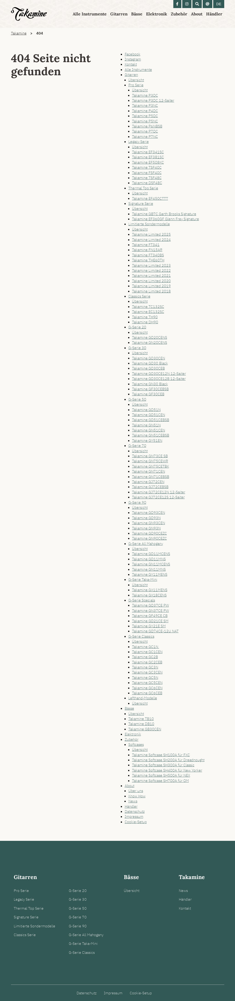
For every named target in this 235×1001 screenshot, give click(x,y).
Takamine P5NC (145, 121)
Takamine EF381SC (148, 157)
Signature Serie (140, 203)
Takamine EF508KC (148, 162)
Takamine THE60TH (148, 260)
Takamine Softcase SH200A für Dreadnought (168, 760)
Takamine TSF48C (147, 177)
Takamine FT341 (146, 244)
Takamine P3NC (145, 105)
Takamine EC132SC (148, 311)
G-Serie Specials (141, 600)
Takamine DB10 (141, 723)
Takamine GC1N (145, 646)
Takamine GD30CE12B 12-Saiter (159, 378)
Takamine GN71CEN (148, 471)
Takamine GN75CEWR (150, 461)
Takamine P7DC (145, 131)
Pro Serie (136, 85)
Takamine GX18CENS (149, 595)
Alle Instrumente (90, 14)
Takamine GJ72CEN (148, 481)
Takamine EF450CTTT (150, 198)
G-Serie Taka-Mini (142, 579)
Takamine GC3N (145, 667)
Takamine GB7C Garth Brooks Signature (164, 213)
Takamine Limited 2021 (151, 275)
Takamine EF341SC (148, 152)
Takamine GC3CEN (147, 672)
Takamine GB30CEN (144, 729)
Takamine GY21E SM (149, 626)
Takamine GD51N (146, 409)
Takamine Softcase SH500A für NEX (161, 775)
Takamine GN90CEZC (149, 538)
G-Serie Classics (141, 636)
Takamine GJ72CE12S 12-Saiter (158, 497)
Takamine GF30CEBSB (150, 389)
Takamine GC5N (145, 677)
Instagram (133, 59)
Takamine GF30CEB (148, 394)
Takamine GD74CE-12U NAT (155, 631)
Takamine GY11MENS (149, 574)
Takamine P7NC (145, 136)
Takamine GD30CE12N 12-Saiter (159, 373)
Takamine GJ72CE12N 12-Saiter (158, 492)
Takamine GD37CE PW (150, 605)
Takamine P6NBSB (147, 126)
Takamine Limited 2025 (151, 234)
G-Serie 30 (137, 347)
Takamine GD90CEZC (149, 533)
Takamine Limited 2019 (151, 286)
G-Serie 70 (137, 445)
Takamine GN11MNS (149, 569)
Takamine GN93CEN (148, 523)
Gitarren (118, 14)
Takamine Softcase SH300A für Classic (163, 765)
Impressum (134, 816)
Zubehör (179, 14)
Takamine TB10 (141, 718)
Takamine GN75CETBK (150, 466)
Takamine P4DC (145, 110)
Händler (214, 14)
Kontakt (131, 64)
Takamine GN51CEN (148, 430)
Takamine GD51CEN (148, 414)
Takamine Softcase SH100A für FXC (161, 754)
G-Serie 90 (137, 502)
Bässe (136, 14)
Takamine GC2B (145, 656)
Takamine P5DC (145, 115)
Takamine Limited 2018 (151, 291)
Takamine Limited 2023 (151, 265)
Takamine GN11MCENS (151, 564)
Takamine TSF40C (147, 167)
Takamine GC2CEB (147, 662)
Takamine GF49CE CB (150, 615)
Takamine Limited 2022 (151, 270)
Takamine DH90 (145, 322)
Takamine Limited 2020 (151, 280)
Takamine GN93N (146, 528)
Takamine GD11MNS (149, 559)
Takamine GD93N (146, 517)
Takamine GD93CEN (148, 512)
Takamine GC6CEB (147, 693)
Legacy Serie (138, 141)
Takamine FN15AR (147, 249)
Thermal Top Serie (143, 188)
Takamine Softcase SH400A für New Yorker (167, 770)
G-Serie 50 (137, 399)
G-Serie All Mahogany (145, 543)
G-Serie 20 (137, 327)
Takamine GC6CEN (147, 688)
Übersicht (136, 80)
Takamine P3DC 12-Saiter (153, 100)
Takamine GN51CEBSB (150, 435)
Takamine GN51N (146, 425)
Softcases (136, 744)
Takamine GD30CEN (148, 358)
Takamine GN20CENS (149, 342)
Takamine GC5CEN (147, 682)
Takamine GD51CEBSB (150, 419)
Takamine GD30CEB (148, 368)
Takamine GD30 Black (150, 363)
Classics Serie (139, 296)
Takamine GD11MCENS (151, 553)
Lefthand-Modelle (142, 698)
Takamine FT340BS (148, 255)
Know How (137, 796)
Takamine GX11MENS (149, 589)
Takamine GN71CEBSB (150, 476)
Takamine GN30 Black (150, 384)
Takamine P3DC (145, 95)
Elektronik (156, 14)
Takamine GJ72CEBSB (150, 486)
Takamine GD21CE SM (150, 621)
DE (218, 4)
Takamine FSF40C (147, 172)
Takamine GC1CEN (147, 651)
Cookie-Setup (136, 821)
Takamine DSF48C (147, 182)
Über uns (135, 790)
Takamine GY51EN (147, 440)
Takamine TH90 (145, 317)
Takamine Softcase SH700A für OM (160, 780)
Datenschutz (135, 811)
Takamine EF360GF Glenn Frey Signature (165, 219)
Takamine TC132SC (148, 306)
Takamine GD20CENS (149, 337)
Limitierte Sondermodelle (149, 224)
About (196, 14)
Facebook (132, 54)
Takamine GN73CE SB (150, 456)
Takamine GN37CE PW (150, 610)
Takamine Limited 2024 (151, 239)
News (132, 801)
